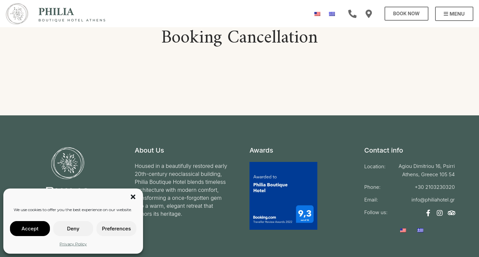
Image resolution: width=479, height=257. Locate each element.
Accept (29, 228)
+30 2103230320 (434, 187)
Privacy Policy (73, 243)
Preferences (116, 228)
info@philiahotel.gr (433, 199)
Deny (73, 228)
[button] (133, 196)
